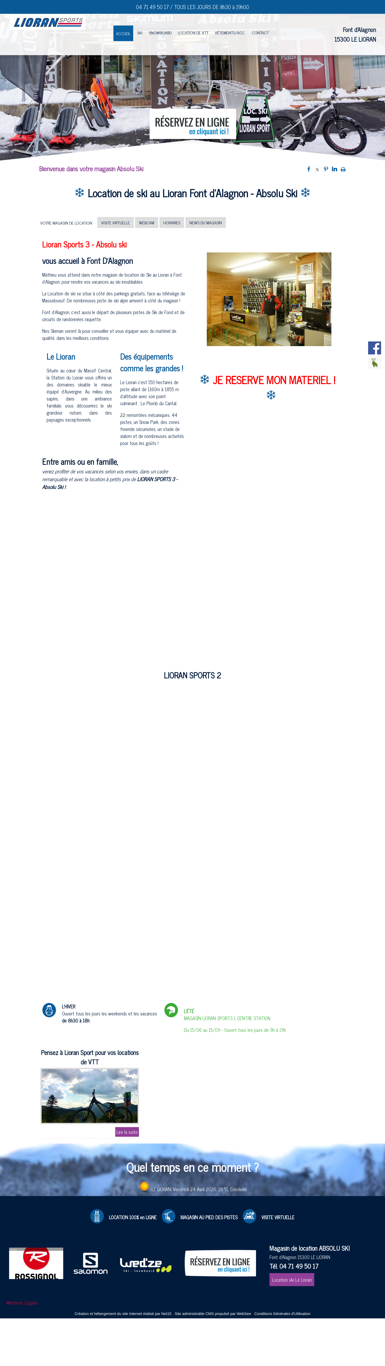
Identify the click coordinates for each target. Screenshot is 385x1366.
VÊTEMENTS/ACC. (230, 32)
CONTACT (260, 32)
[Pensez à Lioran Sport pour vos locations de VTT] (89, 1058)
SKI (139, 32)
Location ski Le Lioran (292, 1280)
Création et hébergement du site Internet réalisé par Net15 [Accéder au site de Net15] (123, 1314)
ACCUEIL (123, 33)
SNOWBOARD (160, 32)
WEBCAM (146, 222)
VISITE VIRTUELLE (115, 222)
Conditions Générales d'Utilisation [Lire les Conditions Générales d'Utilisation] (282, 1314)
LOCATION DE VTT (193, 32)
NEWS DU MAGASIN (205, 222)
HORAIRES (171, 222)
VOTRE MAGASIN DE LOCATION (66, 222)
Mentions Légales (22, 1302)
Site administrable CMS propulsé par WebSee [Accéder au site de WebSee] (213, 1314)
